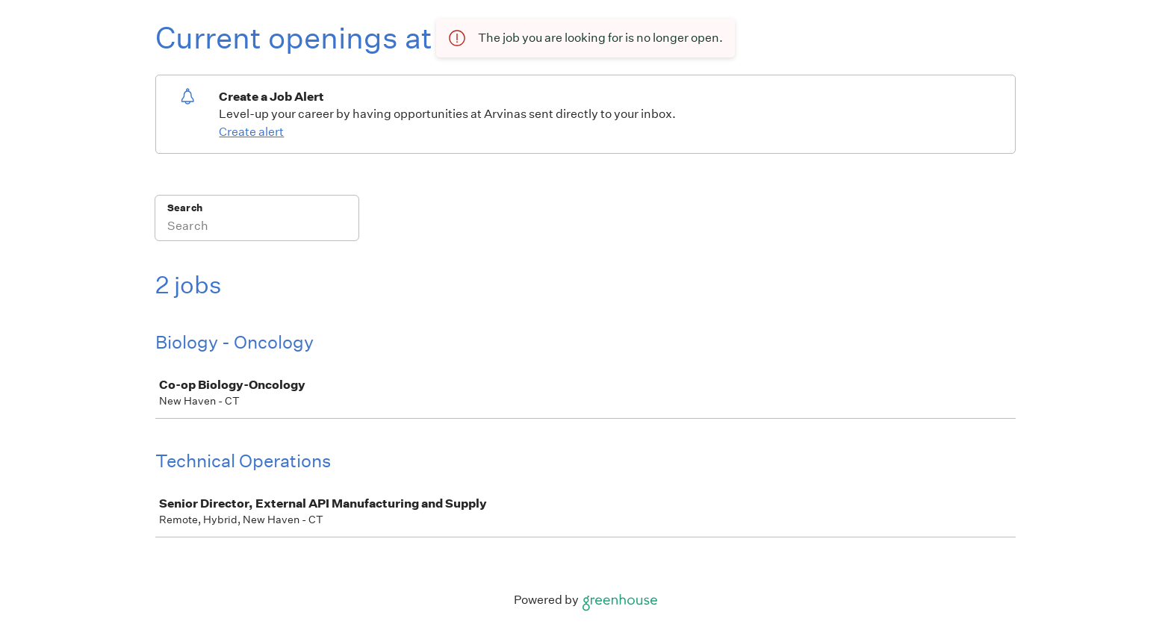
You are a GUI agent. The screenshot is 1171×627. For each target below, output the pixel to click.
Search (184, 208)
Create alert (251, 132)
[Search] (256, 227)
